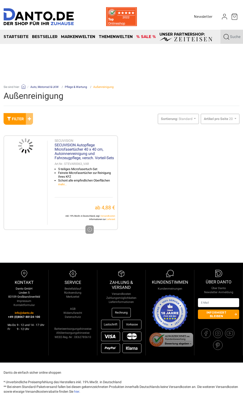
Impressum (24, 301)
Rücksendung (72, 292)
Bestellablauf (73, 288)
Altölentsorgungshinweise (72, 332)
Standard (177, 119)
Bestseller (44, 36)
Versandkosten (107, 216)
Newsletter (203, 16)
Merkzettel (72, 296)
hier (76, 391)
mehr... (62, 184)
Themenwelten (116, 36)
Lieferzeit (110, 219)
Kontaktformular (24, 305)
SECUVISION (64, 141)
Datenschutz (73, 317)
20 (219, 119)
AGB (72, 308)
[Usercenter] (224, 16)
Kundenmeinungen (170, 288)
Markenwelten (78, 36)
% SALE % (146, 36)
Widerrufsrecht (72, 313)
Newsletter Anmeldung (218, 292)
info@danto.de (24, 313)
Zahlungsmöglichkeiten (121, 298)
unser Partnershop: (185, 36)
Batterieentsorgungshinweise (72, 328)
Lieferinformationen (121, 302)
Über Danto (218, 288)
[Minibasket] (234, 16)
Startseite (16, 36)
